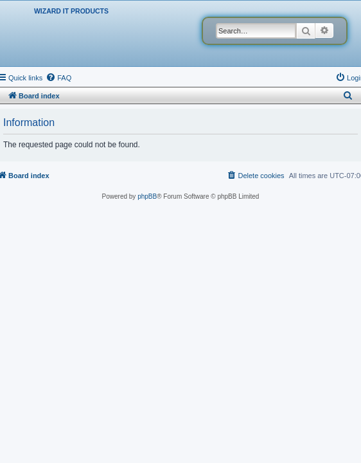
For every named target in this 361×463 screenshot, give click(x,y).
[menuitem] (58, 78)
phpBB (147, 196)
